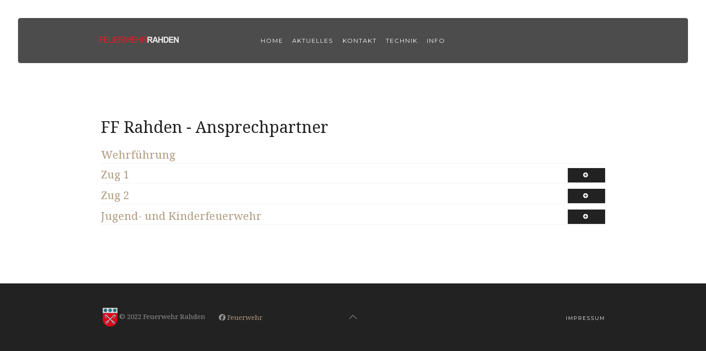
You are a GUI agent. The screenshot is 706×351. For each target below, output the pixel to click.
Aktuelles (313, 40)
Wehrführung (138, 154)
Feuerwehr (244, 317)
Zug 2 (115, 194)
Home (272, 40)
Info (436, 40)
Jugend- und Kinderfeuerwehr (181, 215)
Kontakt (360, 40)
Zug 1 (115, 174)
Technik (402, 40)
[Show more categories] (586, 175)
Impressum (585, 318)
